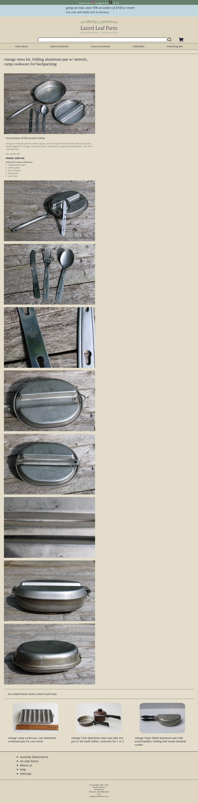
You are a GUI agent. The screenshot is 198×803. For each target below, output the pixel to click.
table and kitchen (59, 46)
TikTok (116, 3)
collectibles (138, 46)
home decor (21, 46)
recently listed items (34, 757)
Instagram (99, 3)
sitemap (25, 773)
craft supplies (14, 167)
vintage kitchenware (17, 165)
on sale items (29, 761)
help (23, 769)
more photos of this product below (25, 138)
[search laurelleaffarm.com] (170, 39)
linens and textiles (100, 46)
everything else (175, 46)
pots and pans (14, 170)
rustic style (12, 176)
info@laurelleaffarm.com (99, 796)
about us (26, 765)
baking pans (13, 173)
